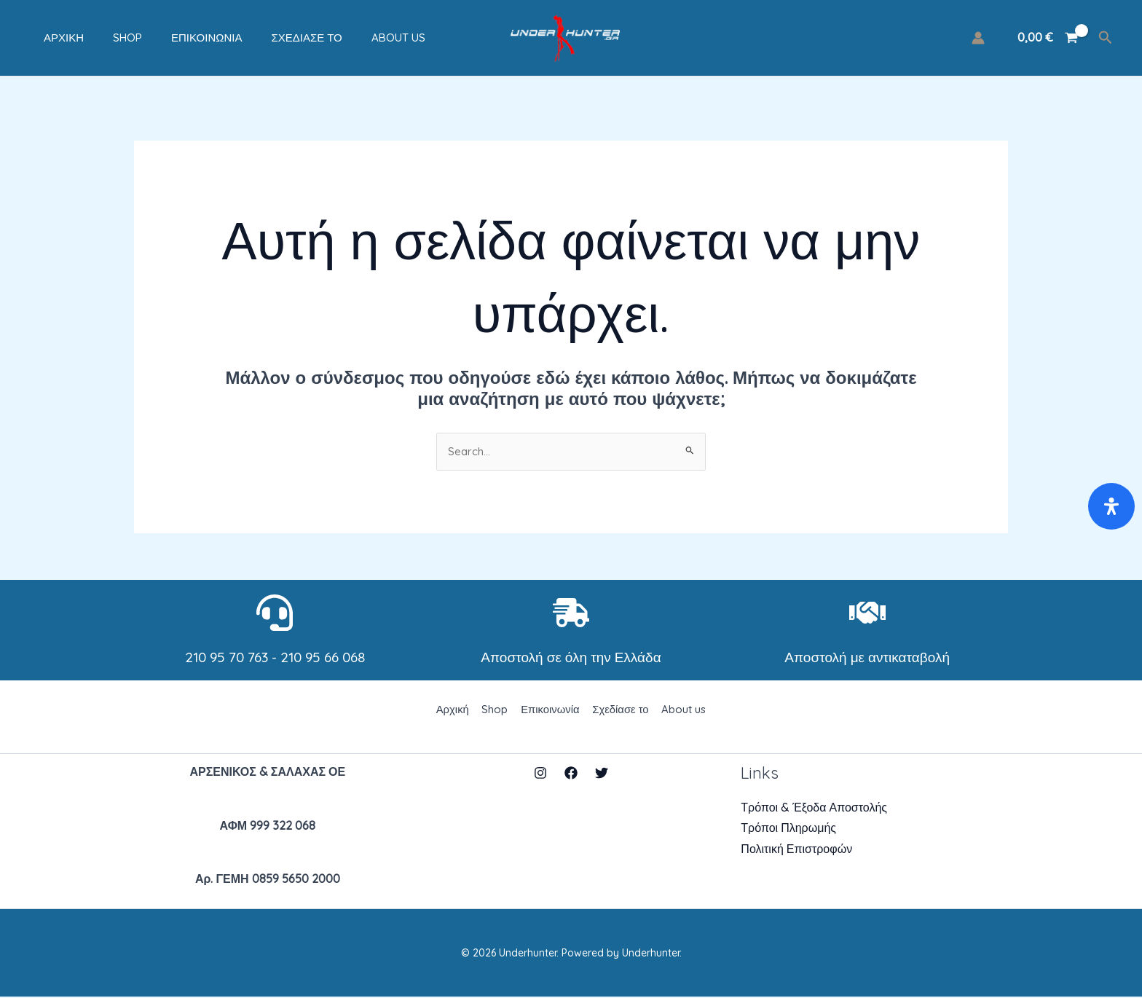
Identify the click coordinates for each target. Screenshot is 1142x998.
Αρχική (49, 37)
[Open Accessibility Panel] (1111, 506)
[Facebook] (571, 774)
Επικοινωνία (177, 37)
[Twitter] (601, 774)
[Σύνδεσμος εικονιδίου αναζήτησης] (1105, 38)
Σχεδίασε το (270, 37)
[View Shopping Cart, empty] (1047, 37)
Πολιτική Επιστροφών (796, 850)
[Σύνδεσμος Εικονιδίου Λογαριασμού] (978, 37)
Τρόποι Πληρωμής (788, 829)
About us (355, 37)
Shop (105, 37)
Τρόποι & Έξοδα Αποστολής (814, 808)
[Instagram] (540, 774)
